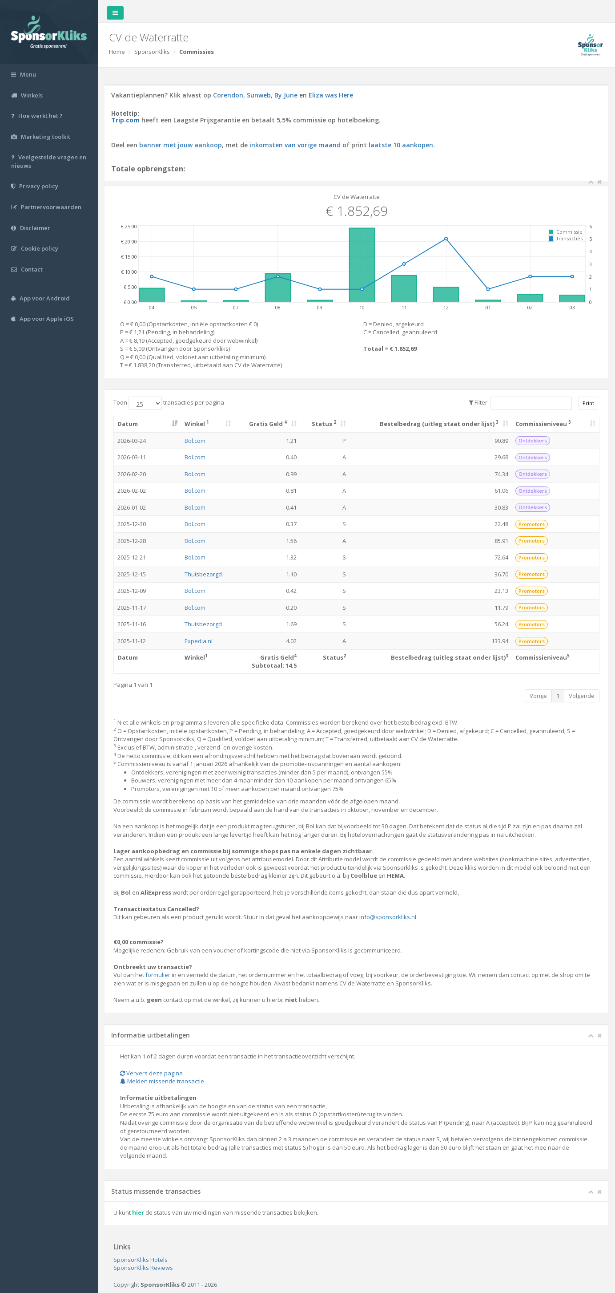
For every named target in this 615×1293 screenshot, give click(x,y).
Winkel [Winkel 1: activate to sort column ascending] (197, 423)
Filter (520, 403)
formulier (157, 975)
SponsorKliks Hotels (140, 1260)
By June (285, 95)
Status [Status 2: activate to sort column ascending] (324, 423)
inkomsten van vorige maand (295, 145)
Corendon (228, 95)
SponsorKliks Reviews (143, 1268)
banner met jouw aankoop (180, 145)
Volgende (582, 696)
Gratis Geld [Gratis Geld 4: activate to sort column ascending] (268, 423)
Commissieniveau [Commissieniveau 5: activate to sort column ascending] (543, 423)
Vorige (538, 696)
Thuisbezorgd (203, 574)
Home (117, 52)
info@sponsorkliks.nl (387, 917)
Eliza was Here (331, 95)
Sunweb (259, 95)
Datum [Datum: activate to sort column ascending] (127, 424)
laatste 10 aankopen (401, 145)
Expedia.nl (199, 641)
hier (138, 1212)
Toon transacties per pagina (168, 403)
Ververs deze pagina (151, 1073)
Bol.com (195, 441)
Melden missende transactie (162, 1081)
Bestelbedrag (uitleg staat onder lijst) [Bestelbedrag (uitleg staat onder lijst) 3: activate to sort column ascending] (439, 423)
